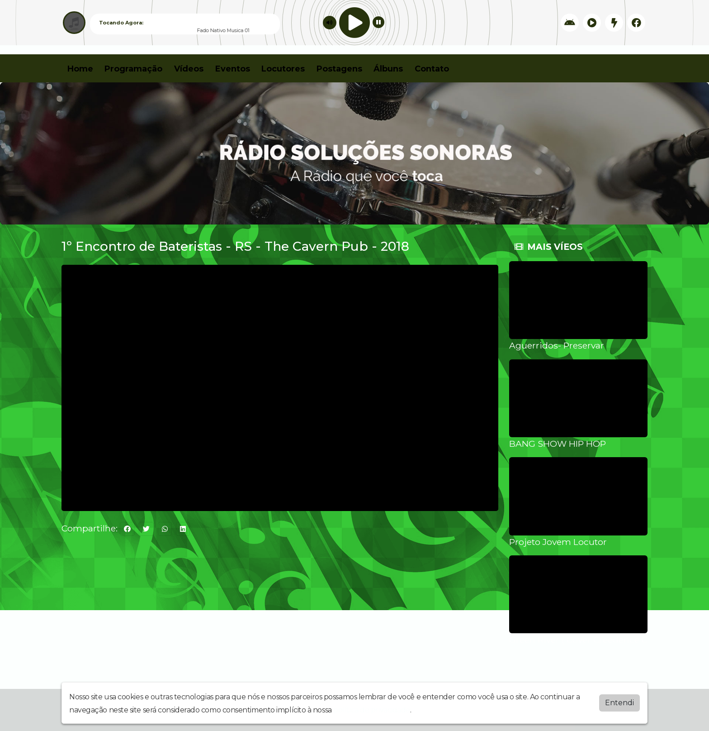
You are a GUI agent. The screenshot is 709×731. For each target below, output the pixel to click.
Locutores (283, 69)
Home (80, 69)
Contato (432, 69)
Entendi (619, 702)
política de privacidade (371, 710)
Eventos (232, 69)
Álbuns (388, 69)
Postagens (339, 69)
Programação (133, 69)
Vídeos (188, 69)
